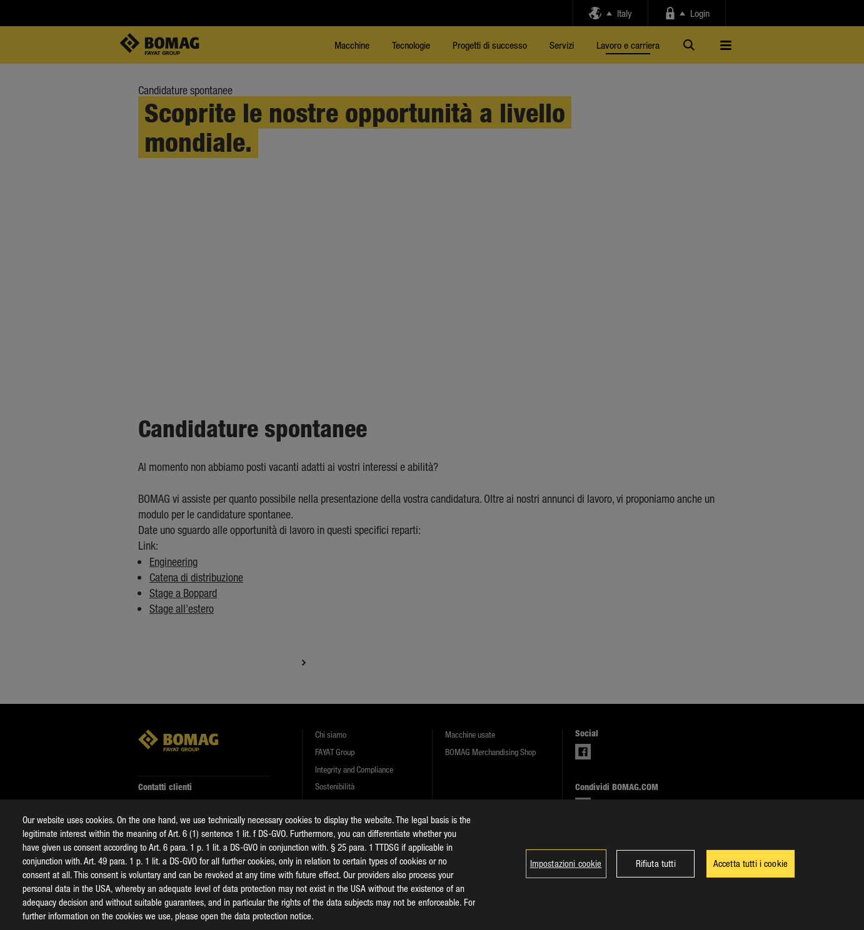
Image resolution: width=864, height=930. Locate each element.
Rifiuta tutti (656, 863)
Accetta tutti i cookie (750, 863)
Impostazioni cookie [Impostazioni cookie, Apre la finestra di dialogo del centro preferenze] (566, 863)
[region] (432, 864)
